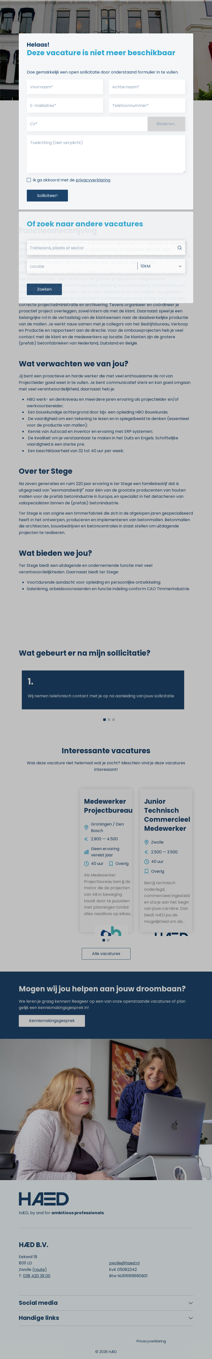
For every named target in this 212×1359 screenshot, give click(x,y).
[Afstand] (161, 283)
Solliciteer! (47, 195)
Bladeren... (166, 124)
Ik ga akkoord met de (71, 180)
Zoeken (44, 306)
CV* (34, 124)
